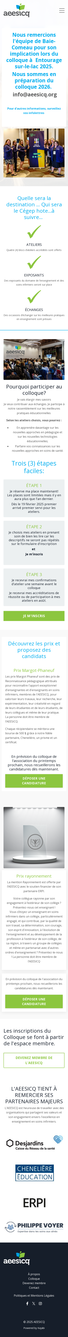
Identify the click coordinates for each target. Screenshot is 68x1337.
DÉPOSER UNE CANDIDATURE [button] (34, 780)
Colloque (34, 1279)
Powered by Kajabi (34, 1328)
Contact (34, 1288)
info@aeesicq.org (35, 94)
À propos (34, 1274)
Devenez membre (34, 1283)
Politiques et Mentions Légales (34, 1295)
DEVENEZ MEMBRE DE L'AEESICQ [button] (34, 1060)
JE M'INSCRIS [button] (34, 615)
